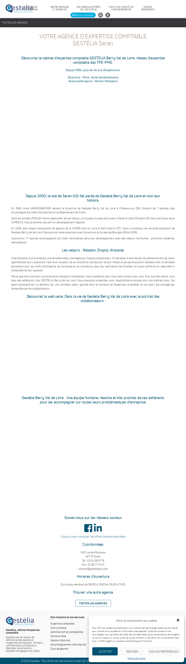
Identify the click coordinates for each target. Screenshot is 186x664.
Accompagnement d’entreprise (68, 644)
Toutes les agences (14, 22)
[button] (178, 620)
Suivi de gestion (59, 648)
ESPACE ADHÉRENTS (148, 8)
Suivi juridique (58, 627)
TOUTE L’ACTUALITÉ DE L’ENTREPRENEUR (121, 8)
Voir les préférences (164, 651)
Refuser (132, 651)
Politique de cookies (136, 658)
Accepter (105, 651)
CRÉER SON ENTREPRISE (31, 8)
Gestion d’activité (60, 640)
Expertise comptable (62, 623)
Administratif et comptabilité (66, 632)
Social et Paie (58, 636)
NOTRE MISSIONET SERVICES (59, 8)
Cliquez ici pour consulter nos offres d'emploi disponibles (93, 536)
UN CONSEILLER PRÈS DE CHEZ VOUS (88, 8)
